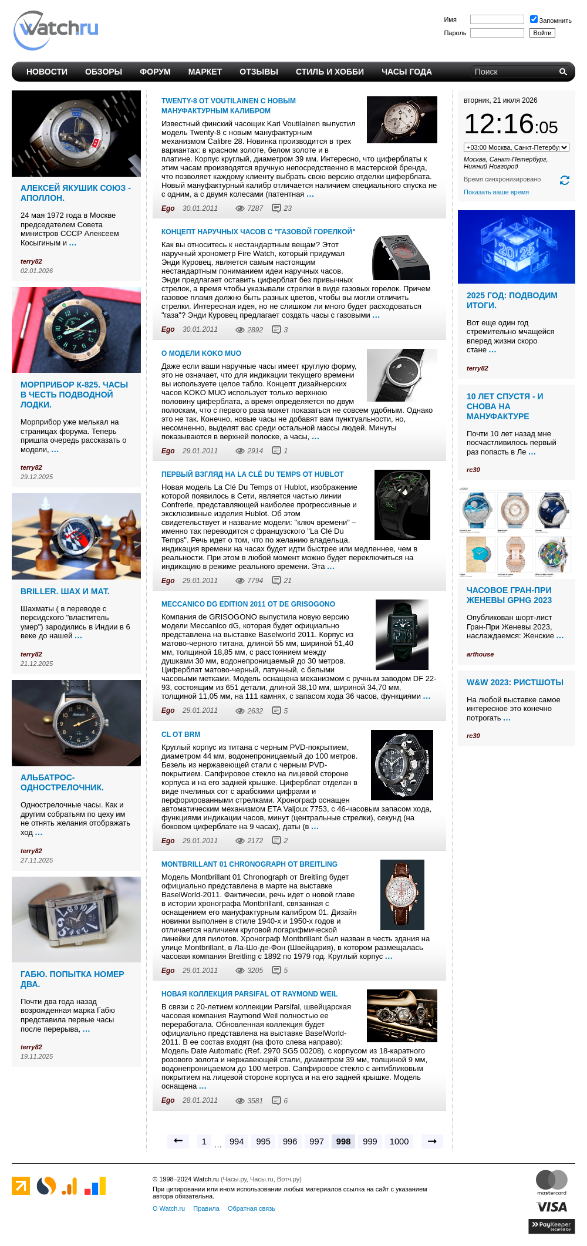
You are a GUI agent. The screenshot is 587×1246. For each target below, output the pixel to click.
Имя (450, 19)
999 (370, 1141)
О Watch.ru (169, 1208)
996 (290, 1141)
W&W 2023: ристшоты (515, 682)
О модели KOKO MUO (201, 353)
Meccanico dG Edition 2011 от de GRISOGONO (248, 604)
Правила (206, 1208)
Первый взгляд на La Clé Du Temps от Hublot (252, 474)
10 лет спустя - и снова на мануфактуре (505, 406)
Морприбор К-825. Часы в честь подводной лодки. (74, 394)
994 (237, 1141)
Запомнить (551, 20)
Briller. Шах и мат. (65, 591)
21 (287, 581)
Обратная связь (251, 1208)
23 (287, 208)
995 (263, 1141)
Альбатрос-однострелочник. (62, 782)
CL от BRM (180, 734)
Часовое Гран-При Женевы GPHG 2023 (509, 595)
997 (316, 1141)
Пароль (455, 32)
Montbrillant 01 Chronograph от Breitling (249, 864)
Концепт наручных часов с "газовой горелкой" (258, 232)
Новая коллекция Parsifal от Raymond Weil (249, 994)
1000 (399, 1141)
